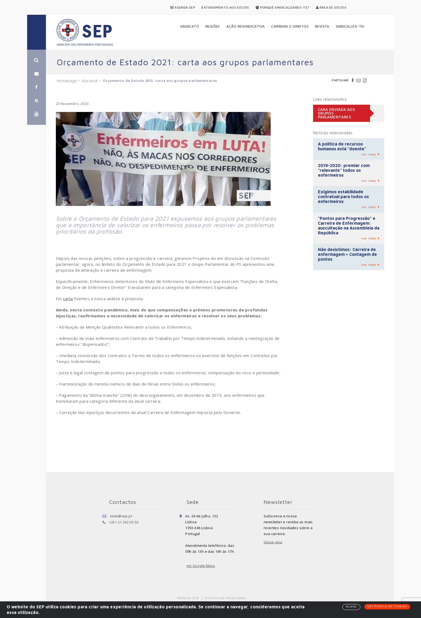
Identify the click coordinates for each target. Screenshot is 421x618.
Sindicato (189, 26)
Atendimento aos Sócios (225, 7)
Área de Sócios (331, 7)
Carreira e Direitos (290, 26)
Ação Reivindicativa (245, 26)
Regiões (212, 26)
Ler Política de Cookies (387, 606)
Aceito (350, 606)
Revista (322, 26)
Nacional (90, 80)
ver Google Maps (201, 566)
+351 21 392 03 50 (124, 521)
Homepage (67, 80)
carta (68, 298)
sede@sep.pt (121, 516)
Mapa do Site (188, 598)
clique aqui (273, 542)
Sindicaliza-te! (350, 26)
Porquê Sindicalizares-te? (283, 7)
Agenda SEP (182, 7)
